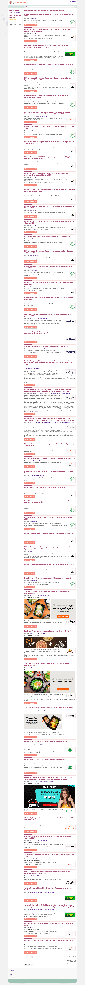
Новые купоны (13, 973)
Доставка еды (35, 18)
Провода (64, 366)
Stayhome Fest (47, 595)
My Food (31, 116)
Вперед (38, 957)
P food (31, 18)
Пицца (45, 633)
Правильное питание (58, 667)
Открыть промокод (30, 24)
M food (31, 33)
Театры (72, 366)
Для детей (39, 366)
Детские (58, 393)
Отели (68, 422)
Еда (44, 667)
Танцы (25, 368)
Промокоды (12, 971)
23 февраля (49, 942)
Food (35, 822)
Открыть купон (29, 384)
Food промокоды (28, 964)
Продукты (42, 49)
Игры (32, 368)
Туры (53, 422)
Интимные (57, 366)
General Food (32, 744)
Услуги (61, 366)
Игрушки (34, 366)
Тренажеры (72, 422)
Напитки (45, 49)
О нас (70, 1)
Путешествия (56, 422)
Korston (31, 366)
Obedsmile (32, 822)
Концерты (69, 366)
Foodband (31, 633)
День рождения (37, 368)
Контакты (74, 1)
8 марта (53, 942)
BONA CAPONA (32, 875)
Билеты (54, 393)
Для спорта (43, 393)
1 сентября (35, 927)
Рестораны (68, 393)
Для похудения (41, 475)
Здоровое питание (49, 667)
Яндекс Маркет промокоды (14, 12)
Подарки (29, 368)
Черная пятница (50, 781)
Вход (11, 974)
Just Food (31, 318)
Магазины (12, 970)
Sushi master (32, 858)
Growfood (31, 49)
